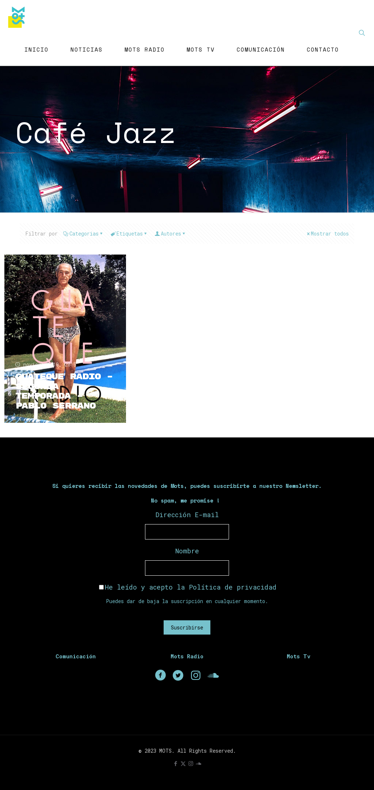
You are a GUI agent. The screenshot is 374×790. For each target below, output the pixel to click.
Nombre (187, 551)
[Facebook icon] (175, 763)
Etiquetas (129, 233)
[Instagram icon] (191, 763)
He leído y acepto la (187, 587)
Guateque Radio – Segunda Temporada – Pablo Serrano (64, 391)
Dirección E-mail (187, 515)
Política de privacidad (232, 587)
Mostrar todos (327, 233)
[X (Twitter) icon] (183, 763)
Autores (170, 233)
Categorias (83, 233)
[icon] (198, 763)
